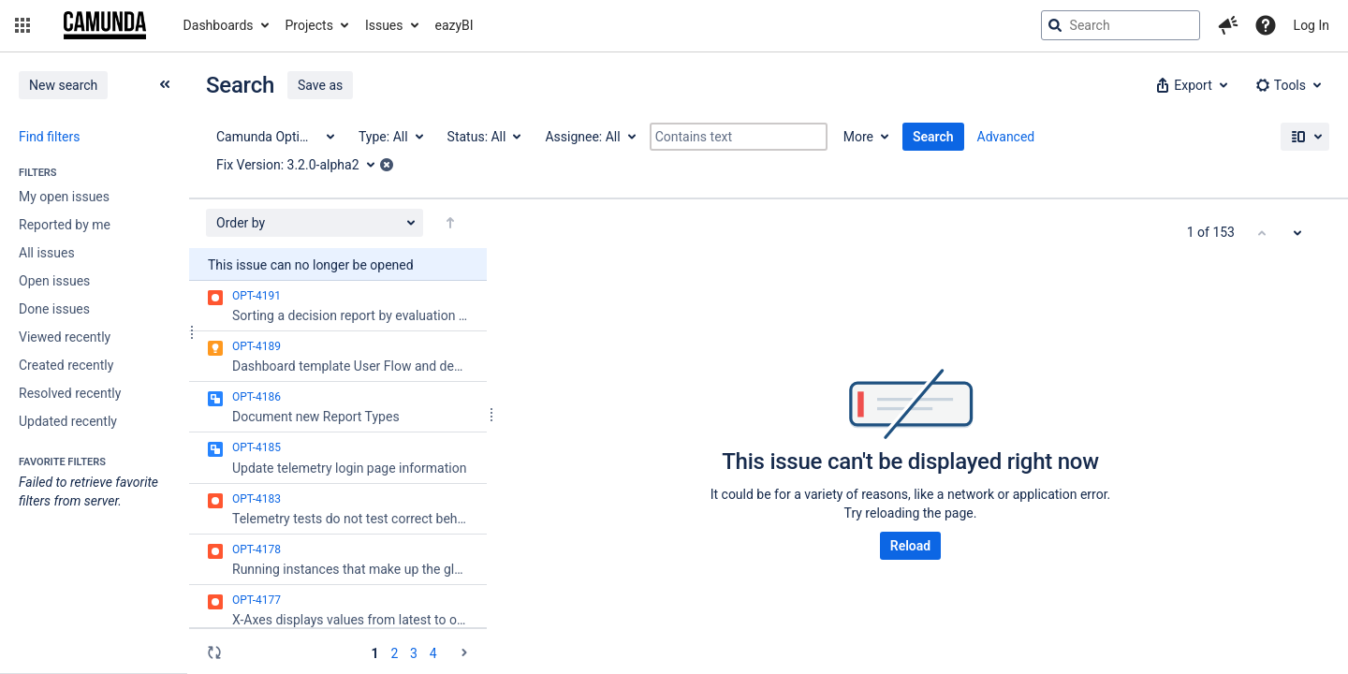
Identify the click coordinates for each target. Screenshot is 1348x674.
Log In (1311, 25)
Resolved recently (70, 393)
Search (933, 136)
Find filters (49, 136)
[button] (22, 25)
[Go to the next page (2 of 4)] (464, 652)
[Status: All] (483, 137)
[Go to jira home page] (104, 25)
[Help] (1266, 25)
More (858, 136)
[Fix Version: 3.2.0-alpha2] (302, 165)
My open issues (64, 196)
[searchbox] (1120, 25)
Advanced (1006, 136)
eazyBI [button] (454, 25)
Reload (910, 545)
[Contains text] (739, 137)
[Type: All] (390, 137)
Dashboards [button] (218, 25)
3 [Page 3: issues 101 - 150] (414, 653)
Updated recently (68, 421)
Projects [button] (309, 25)
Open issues (54, 280)
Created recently (66, 365)
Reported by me (64, 224)
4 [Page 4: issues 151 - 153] (433, 653)
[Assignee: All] (589, 137)
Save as (320, 85)
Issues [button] (384, 25)
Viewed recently (64, 337)
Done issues (54, 308)
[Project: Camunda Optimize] (274, 137)
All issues (47, 252)
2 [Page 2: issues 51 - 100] (394, 653)
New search (63, 85)
